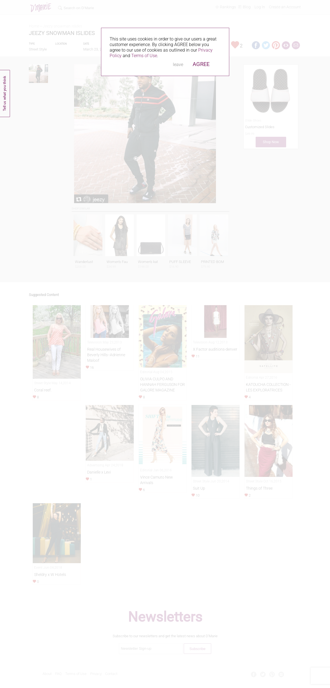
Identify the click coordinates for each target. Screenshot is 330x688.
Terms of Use (144, 55)
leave (178, 64)
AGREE (201, 64)
